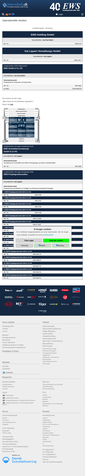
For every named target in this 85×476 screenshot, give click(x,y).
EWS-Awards (47, 346)
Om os (5, 411)
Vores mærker (8, 322)
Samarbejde (46, 364)
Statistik (42, 245)
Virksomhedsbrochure (9, 422)
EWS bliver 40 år (8, 451)
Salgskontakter (47, 422)
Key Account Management (51, 424)
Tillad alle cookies (56, 240)
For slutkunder (48, 452)
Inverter (5, 329)
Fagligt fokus (46, 355)
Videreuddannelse (49, 339)
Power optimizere (8, 342)
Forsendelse (46, 431)
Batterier (5, 335)
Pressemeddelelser (9, 444)
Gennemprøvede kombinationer (14, 347)
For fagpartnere (48, 449)
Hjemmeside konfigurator (52, 329)
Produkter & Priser (10, 351)
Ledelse (45, 418)
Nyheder (6, 362)
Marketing (46, 437)
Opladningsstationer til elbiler (13, 345)
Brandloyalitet (47, 359)
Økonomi (46, 382)
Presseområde (7, 437)
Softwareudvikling (48, 446)
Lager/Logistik (48, 334)
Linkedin (7, 373)
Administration (47, 441)
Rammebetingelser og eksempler (53, 384)
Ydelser (46, 322)
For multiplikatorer (49, 454)
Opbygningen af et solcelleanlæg (53, 404)
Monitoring (6, 340)
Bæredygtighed (8, 439)
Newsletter (6, 369)
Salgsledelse (46, 420)
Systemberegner (49, 326)
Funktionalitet (7, 395)
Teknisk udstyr (6, 433)
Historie (4, 418)
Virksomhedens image (49, 349)
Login (60, 14)
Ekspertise (7, 377)
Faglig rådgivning (49, 331)
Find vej (45, 459)
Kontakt (46, 411)
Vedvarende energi (8, 386)
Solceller (5, 389)
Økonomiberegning (48, 389)
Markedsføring (48, 344)
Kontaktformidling (49, 336)
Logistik (45, 429)
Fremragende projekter (50, 353)
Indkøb (45, 439)
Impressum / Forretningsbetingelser (15, 446)
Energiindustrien (7, 384)
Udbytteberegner (48, 386)
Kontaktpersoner (49, 415)
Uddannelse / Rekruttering (51, 357)
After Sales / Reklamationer (53, 341)
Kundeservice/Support (49, 351)
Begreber (45, 401)
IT (43, 444)
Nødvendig (24, 245)
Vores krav (5, 420)
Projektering (46, 426)
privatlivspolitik (48, 235)
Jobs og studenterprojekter (52, 462)
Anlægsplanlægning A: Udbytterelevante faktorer (18, 400)
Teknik (4, 392)
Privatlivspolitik (7, 449)
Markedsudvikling (8, 382)
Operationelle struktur (10, 441)
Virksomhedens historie (50, 361)
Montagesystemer (9, 337)
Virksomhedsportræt (9, 415)
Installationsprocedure (10, 398)
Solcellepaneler (8, 326)
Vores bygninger (8, 428)
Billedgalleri (5, 431)
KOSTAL (5, 331)
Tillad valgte (29, 240)
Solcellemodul (47, 397)
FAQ (44, 392)
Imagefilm (5, 424)
